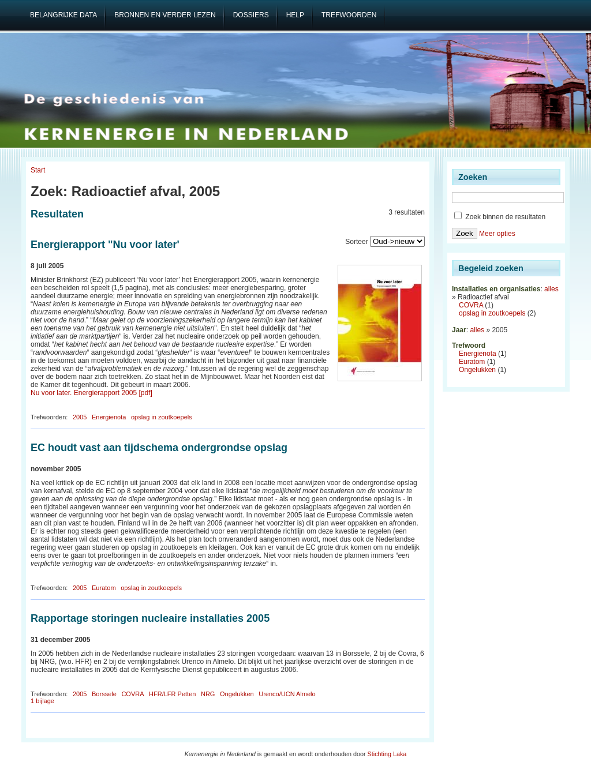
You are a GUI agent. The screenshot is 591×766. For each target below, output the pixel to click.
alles (551, 289)
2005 (80, 417)
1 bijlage (42, 700)
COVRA (132, 693)
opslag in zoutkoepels (161, 417)
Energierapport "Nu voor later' (105, 244)
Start (38, 170)
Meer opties (497, 234)
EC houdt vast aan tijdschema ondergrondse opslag (159, 447)
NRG (208, 693)
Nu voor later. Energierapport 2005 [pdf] (91, 393)
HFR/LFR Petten (172, 693)
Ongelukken (237, 693)
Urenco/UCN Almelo (287, 693)
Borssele (104, 693)
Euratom (104, 587)
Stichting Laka (387, 753)
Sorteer (356, 242)
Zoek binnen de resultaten (499, 217)
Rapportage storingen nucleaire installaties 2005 (150, 618)
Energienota (109, 417)
